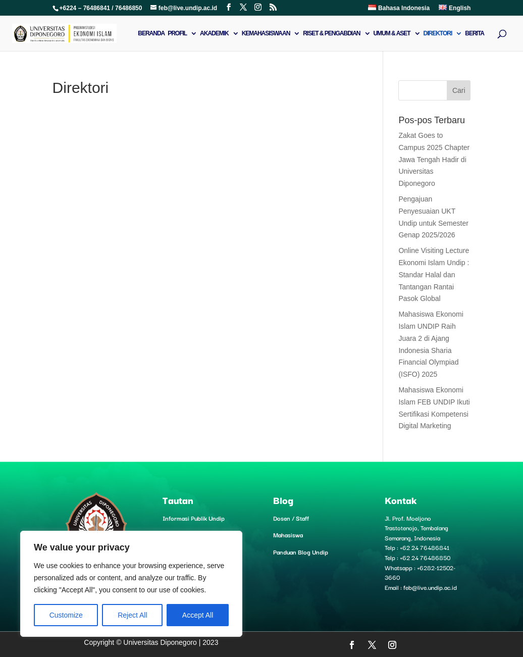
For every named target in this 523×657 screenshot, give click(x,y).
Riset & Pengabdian (331, 33)
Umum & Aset (391, 33)
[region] (131, 584)
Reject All (132, 615)
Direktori (438, 33)
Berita (474, 33)
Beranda (151, 33)
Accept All (197, 615)
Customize (66, 615)
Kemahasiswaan (266, 33)
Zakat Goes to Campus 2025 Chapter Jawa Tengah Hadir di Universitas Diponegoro (433, 159)
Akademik (214, 33)
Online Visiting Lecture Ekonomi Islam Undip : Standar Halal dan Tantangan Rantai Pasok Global (433, 274)
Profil (177, 33)
